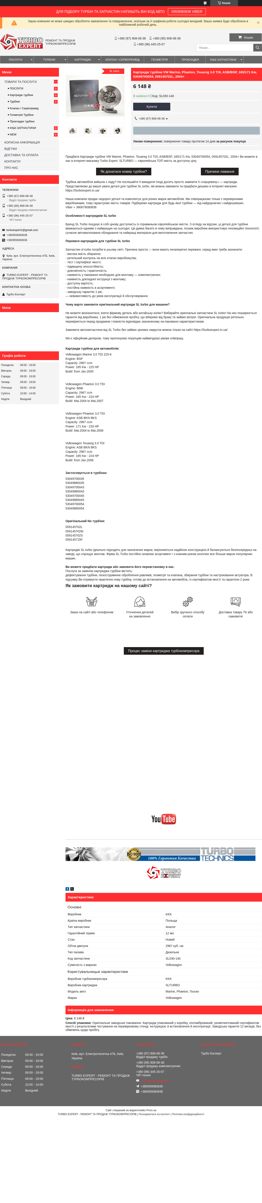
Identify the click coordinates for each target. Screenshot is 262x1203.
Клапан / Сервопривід (24, 108)
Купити (152, 106)
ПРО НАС (11, 167)
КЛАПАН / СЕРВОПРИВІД (122, 59)
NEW (13, 134)
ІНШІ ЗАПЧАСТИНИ (223, 59)
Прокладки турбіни (22, 121)
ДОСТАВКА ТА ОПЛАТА (21, 155)
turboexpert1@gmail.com (22, 230)
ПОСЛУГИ (15, 59)
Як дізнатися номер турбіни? (123, 171)
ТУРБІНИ (49, 59)
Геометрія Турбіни (22, 114)
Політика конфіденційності (188, 1114)
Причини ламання (219, 171)
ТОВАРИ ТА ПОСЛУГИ (20, 82)
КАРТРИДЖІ (83, 59)
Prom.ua (151, 1110)
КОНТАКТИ (12, 161)
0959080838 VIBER (186, 12)
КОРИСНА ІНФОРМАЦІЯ (22, 142)
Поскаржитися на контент (154, 1114)
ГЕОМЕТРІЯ (159, 59)
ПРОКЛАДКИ (190, 59)
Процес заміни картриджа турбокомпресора (164, 651)
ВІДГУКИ (10, 148)
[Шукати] (257, 47)
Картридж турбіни (21, 95)
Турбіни (15, 101)
